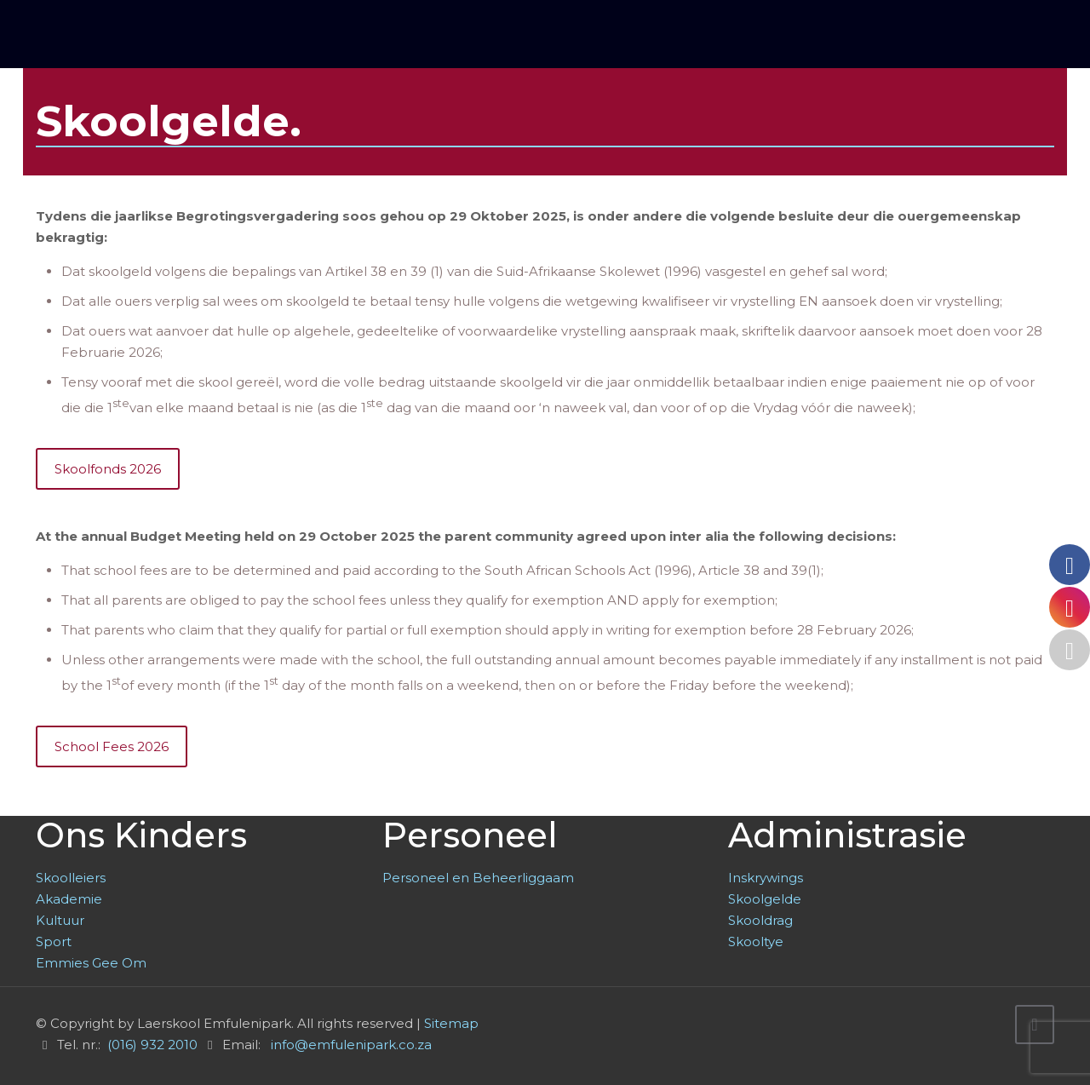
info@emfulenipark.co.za (351, 1044)
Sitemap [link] (451, 1023)
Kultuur (60, 920)
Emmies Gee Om (91, 963)
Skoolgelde (764, 899)
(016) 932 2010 (152, 1044)
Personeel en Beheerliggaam (478, 878)
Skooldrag (760, 920)
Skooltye (755, 941)
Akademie (69, 899)
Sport (54, 941)
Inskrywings (765, 878)
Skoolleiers (71, 878)
